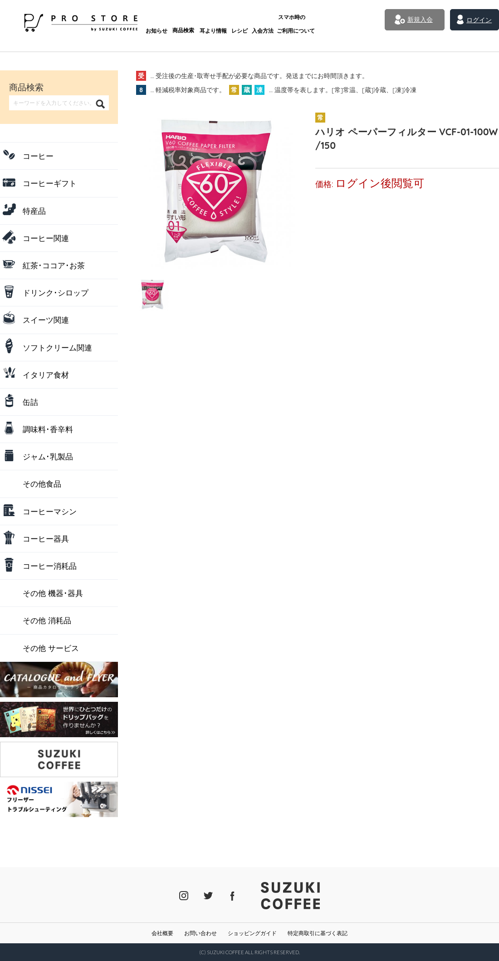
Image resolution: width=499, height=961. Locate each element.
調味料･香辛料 (48, 429)
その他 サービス (51, 648)
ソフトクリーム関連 (57, 347)
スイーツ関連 (46, 320)
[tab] (152, 294)
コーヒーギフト (50, 183)
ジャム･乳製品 (48, 456)
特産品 (34, 211)
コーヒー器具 (46, 538)
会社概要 (162, 933)
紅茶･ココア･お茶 (54, 265)
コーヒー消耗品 (50, 566)
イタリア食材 (46, 374)
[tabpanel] (215, 189)
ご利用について (279, 18)
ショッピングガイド (252, 933)
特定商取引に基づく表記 (317, 933)
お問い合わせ (200, 933)
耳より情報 (192, 21)
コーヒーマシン (50, 511)
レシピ (220, 21)
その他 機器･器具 (53, 593)
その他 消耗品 (47, 620)
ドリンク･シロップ (55, 292)
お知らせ (133, 21)
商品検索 (161, 21)
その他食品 (42, 483)
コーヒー (38, 156)
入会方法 (245, 21)
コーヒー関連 (46, 238)
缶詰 (30, 402)
